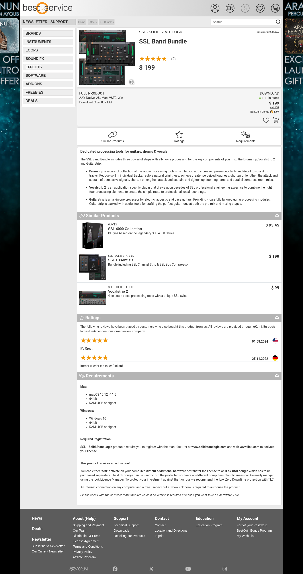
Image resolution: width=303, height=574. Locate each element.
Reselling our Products (129, 536)
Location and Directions (171, 530)
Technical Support (126, 525)
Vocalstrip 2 (118, 291)
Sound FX (35, 59)
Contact (160, 525)
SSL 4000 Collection (125, 229)
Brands (33, 33)
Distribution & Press (86, 536)
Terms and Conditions (88, 546)
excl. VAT (274, 107)
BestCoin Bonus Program (254, 530)
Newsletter (35, 22)
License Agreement (86, 541)
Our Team (79, 530)
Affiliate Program (84, 557)
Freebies (34, 92)
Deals (32, 101)
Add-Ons (34, 84)
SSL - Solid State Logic (161, 32)
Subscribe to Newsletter (48, 546)
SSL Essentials (120, 260)
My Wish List (245, 536)
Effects (93, 22)
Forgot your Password (252, 525)
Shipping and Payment (88, 525)
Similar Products (112, 141)
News (37, 518)
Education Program (209, 525)
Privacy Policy (82, 552)
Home (81, 22)
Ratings (179, 141)
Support (59, 22)
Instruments (38, 42)
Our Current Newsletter (48, 551)
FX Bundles (107, 22)
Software (36, 75)
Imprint (159, 536)
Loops (32, 50)
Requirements (246, 141)
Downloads (121, 530)
